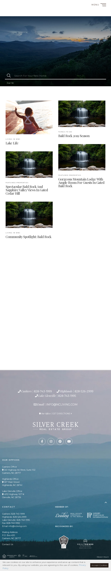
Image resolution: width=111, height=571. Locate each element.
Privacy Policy (103, 557)
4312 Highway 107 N (13, 494)
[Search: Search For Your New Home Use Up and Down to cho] (59, 76)
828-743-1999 (43, 391)
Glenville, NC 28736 (11, 497)
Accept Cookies (99, 565)
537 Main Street (11, 482)
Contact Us (7, 544)
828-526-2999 (84, 391)
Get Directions (61, 413)
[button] (9, 76)
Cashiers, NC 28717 (11, 473)
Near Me (10, 83)
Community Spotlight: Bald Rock (28, 235)
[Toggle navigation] (103, 5)
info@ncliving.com (61, 404)
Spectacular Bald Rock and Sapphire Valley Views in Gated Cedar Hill (27, 188)
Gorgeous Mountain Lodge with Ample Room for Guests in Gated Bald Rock (81, 181)
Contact (8, 3)
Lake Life (13, 141)
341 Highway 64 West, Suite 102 (18, 470)
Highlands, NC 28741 (12, 485)
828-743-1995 (67, 396)
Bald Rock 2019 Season (74, 134)
